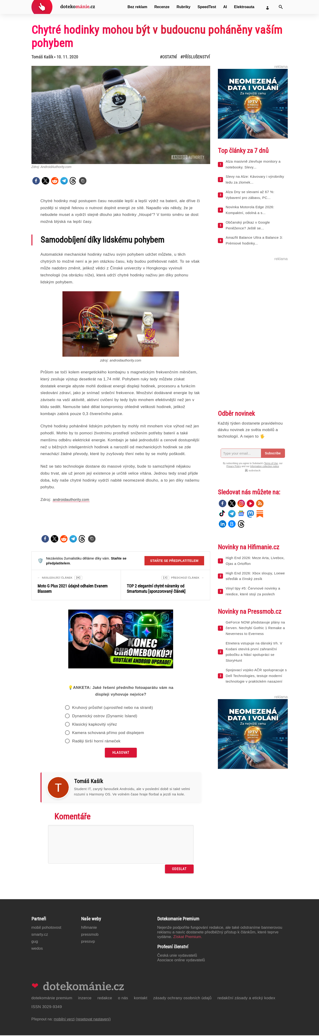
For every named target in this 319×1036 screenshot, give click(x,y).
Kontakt (140, 998)
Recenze (161, 7)
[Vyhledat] (281, 7)
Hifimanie (89, 928)
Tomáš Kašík (42, 56)
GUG (34, 942)
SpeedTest (207, 7)
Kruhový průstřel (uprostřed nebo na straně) (112, 708)
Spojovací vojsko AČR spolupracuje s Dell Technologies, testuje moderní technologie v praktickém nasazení (256, 676)
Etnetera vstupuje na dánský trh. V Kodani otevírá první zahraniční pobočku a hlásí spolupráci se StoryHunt (254, 651)
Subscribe (273, 453)
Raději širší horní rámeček (96, 742)
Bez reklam (137, 7)
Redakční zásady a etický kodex (246, 998)
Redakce (104, 998)
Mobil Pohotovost (46, 928)
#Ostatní (168, 56)
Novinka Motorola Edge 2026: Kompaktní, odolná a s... (250, 210)
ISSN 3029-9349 (46, 1007)
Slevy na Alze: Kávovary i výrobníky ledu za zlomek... (255, 179)
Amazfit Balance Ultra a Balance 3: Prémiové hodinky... (254, 240)
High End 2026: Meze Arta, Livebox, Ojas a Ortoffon (255, 561)
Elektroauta (244, 7)
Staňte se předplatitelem (174, 561)
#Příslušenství (195, 56)
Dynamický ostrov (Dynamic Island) (104, 716)
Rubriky (184, 7)
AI (225, 7)
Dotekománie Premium (51, 998)
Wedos (37, 949)
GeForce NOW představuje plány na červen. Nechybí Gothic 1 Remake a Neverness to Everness (255, 628)
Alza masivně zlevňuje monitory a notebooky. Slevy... (253, 164)
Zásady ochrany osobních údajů (182, 998)
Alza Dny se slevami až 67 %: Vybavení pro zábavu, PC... (250, 195)
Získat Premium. (187, 937)
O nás (123, 998)
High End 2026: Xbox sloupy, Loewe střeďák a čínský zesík (255, 576)
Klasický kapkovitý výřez (94, 725)
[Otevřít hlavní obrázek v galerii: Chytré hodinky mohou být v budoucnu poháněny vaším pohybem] (120, 115)
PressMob (90, 935)
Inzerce (85, 998)
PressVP (88, 942)
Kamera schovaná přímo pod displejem (108, 733)
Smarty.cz (39, 935)
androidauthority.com (71, 500)
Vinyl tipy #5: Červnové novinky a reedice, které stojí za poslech (253, 591)
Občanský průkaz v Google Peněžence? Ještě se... (248, 225)
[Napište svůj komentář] (121, 845)
